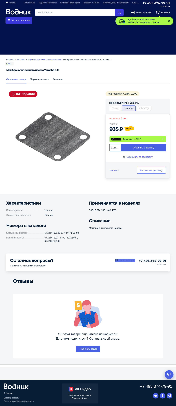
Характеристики (39, 83)
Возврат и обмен (91, 3)
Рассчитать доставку (151, 174)
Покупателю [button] (29, 3)
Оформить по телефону (140, 161)
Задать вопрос (127, 264)
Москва (11, 3)
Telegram (169, 395)
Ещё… (9, 64)
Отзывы (57, 83)
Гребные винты (46, 20)
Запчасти (66, 20)
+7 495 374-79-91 (156, 3)
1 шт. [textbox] (113, 151)
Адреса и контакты (48, 3)
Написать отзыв (88, 353)
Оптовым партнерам (70, 3)
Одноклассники (162, 395)
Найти (119, 12)
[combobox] (115, 152)
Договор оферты (11, 398)
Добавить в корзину (143, 152)
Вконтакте (155, 395)
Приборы (83, 20)
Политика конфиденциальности (19, 401)
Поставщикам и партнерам (116, 3)
